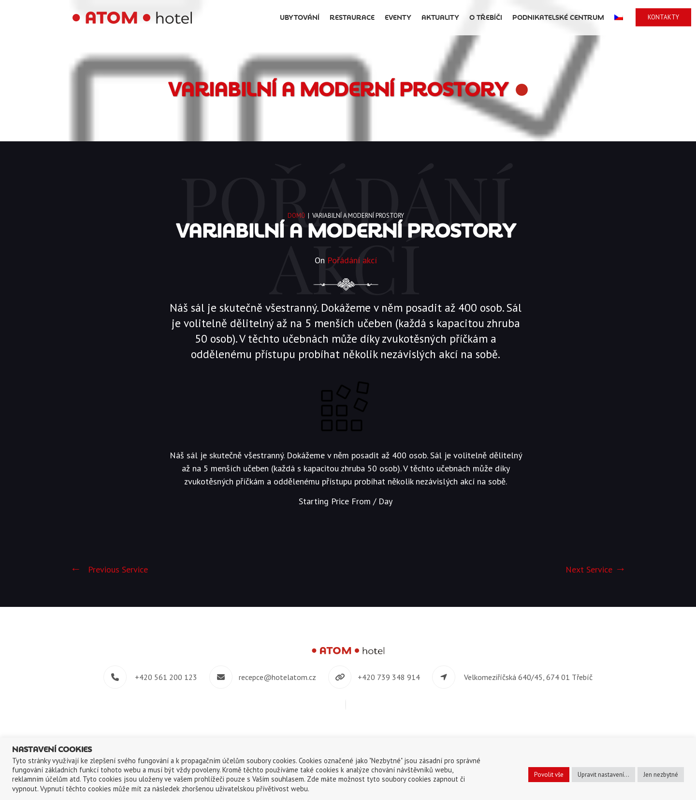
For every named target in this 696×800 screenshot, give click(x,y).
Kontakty (663, 17)
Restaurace (352, 17)
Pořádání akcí (352, 260)
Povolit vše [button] (549, 774)
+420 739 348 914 (389, 677)
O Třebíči (485, 17)
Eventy (398, 17)
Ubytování (299, 17)
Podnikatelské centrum (558, 17)
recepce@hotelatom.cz (277, 677)
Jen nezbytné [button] (660, 774)
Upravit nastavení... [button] (603, 774)
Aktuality (440, 17)
